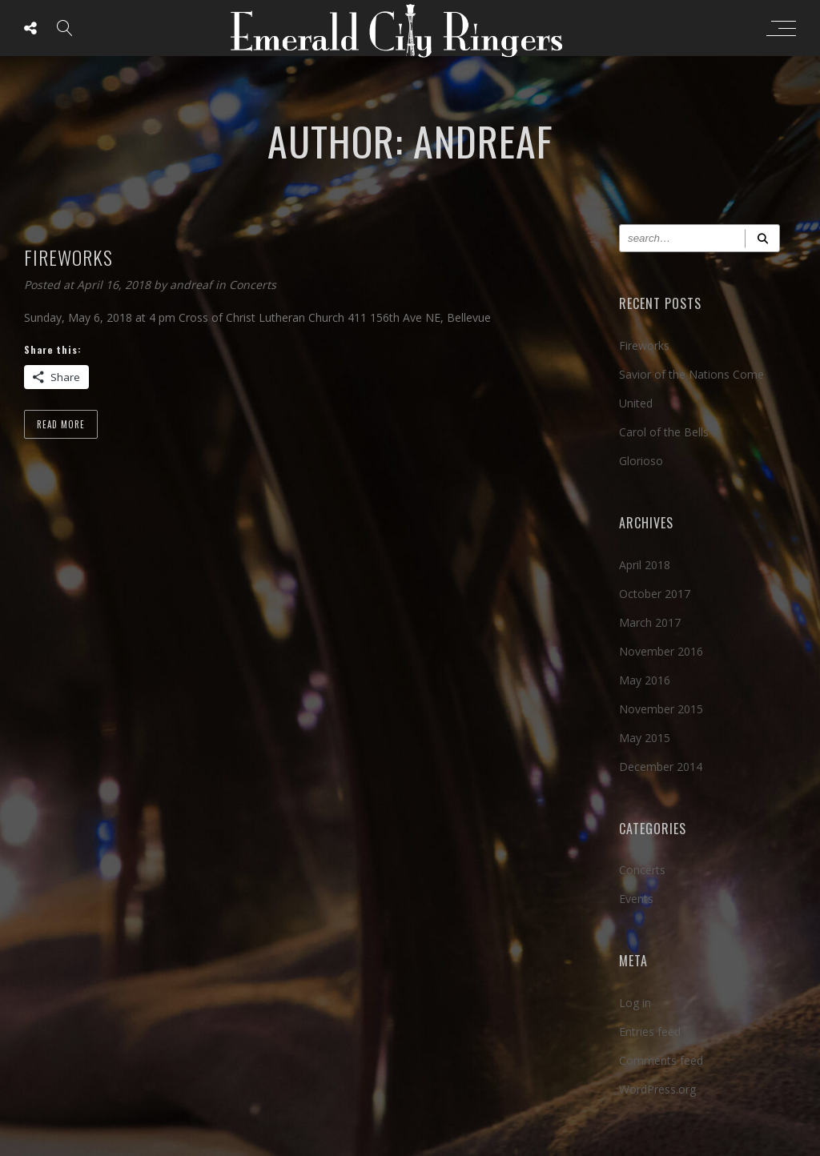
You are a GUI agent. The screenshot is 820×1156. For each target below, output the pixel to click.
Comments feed (661, 1060)
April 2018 (644, 564)
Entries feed (650, 1031)
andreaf (192, 284)
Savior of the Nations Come (691, 374)
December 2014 (660, 766)
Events (636, 898)
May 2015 (644, 737)
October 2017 (654, 593)
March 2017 (650, 622)
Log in (635, 1002)
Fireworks (644, 345)
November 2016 (661, 651)
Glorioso (641, 460)
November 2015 (661, 708)
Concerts (252, 284)
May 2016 (644, 680)
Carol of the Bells (664, 432)
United (636, 403)
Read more (61, 424)
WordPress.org (657, 1089)
